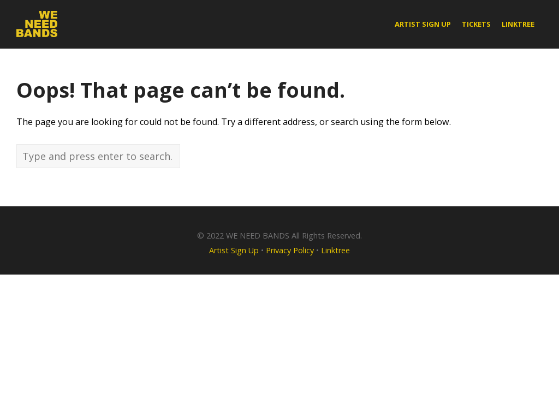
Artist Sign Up (234, 250)
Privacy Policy (290, 250)
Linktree (335, 250)
